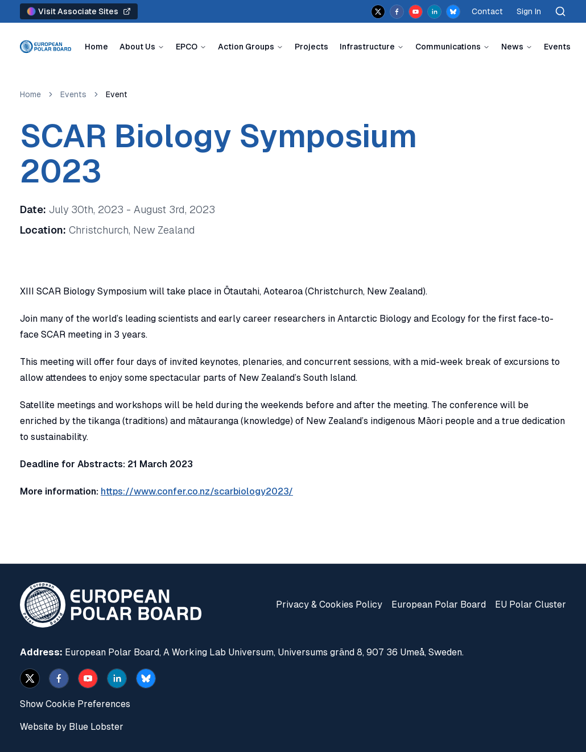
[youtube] (415, 12)
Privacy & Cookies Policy (329, 604)
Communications (448, 46)
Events (557, 46)
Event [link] (116, 94)
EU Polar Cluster (530, 604)
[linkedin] (434, 12)
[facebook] (397, 12)
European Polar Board (438, 604)
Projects (311, 46)
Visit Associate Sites (79, 11)
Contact (487, 11)
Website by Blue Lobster (71, 726)
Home (96, 46)
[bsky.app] (453, 12)
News (512, 46)
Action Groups (246, 46)
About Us (137, 46)
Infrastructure (367, 46)
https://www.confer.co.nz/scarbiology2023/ (197, 491)
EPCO (186, 46)
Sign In (529, 11)
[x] (378, 12)
